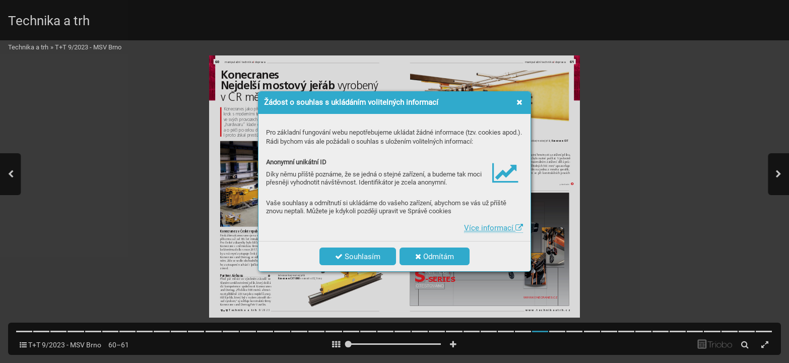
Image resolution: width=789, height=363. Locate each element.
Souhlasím (357, 256)
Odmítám (434, 256)
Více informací (493, 227)
